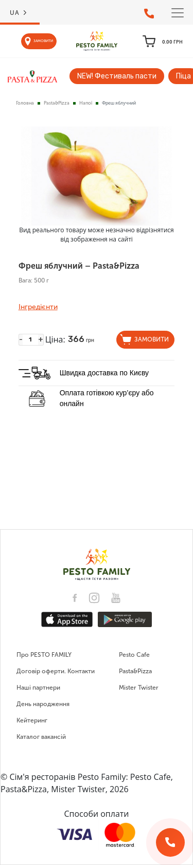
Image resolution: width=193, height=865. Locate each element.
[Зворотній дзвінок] (170, 842)
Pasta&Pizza (56, 103)
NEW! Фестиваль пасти (116, 76)
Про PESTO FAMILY (44, 654)
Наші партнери (38, 687)
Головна (25, 103)
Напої (85, 103)
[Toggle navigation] (177, 13)
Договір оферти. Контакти (55, 671)
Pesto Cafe (134, 654)
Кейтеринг (31, 720)
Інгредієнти (38, 307)
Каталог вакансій (41, 736)
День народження (42, 704)
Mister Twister (139, 687)
